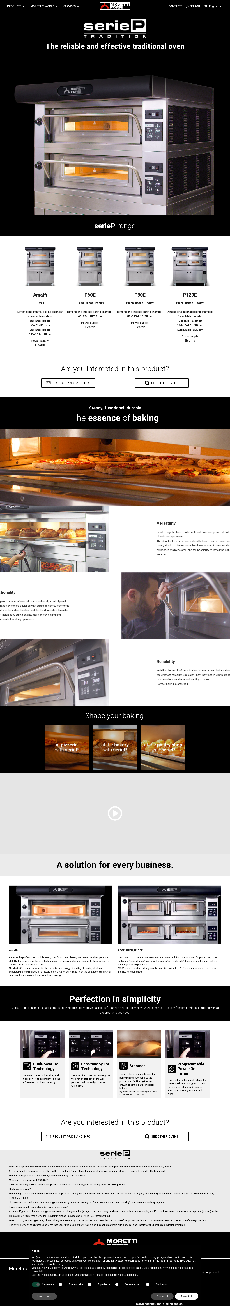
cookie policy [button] (56, 1264)
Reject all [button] (162, 1296)
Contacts (175, 6)
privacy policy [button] (156, 1257)
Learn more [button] (44, 1296)
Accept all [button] (187, 1296)
